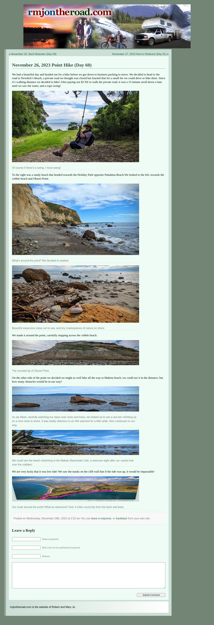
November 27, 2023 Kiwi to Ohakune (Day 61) (139, 54)
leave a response (101, 518)
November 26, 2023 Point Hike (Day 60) (52, 65)
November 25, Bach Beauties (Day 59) (33, 54)
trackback (121, 518)
